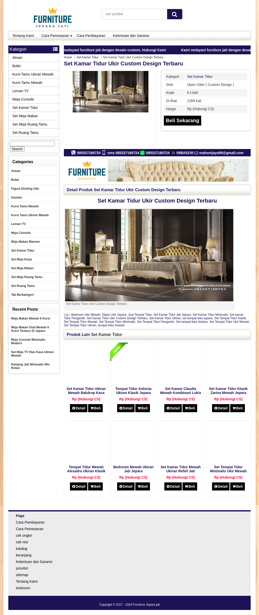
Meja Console (23, 99)
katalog (21, 549)
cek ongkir (24, 535)
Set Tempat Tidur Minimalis (117, 322)
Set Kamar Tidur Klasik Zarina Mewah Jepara (228, 391)
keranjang (24, 555)
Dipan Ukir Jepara (114, 314)
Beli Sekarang (182, 120)
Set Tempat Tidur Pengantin (155, 322)
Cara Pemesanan (55, 36)
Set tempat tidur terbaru (192, 322)
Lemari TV (20, 91)
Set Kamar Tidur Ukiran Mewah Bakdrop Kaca (86, 391)
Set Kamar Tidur (87, 57)
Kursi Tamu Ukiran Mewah (33, 74)
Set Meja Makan (25, 116)
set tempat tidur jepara (198, 318)
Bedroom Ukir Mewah (85, 314)
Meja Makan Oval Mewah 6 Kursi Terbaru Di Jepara (30, 329)
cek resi (22, 542)
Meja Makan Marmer (25, 241)
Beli (95, 408)
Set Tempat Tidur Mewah (80, 322)
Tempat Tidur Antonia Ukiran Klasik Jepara (133, 391)
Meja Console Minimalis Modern (28, 341)
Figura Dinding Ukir (25, 188)
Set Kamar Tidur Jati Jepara (172, 314)
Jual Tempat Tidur (140, 314)
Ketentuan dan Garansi (131, 36)
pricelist (22, 568)
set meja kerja (21, 259)
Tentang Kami (23, 36)
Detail (79, 408)
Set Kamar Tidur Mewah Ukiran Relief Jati (180, 469)
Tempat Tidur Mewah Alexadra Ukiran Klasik (86, 469)
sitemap (22, 575)
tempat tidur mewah (111, 325)
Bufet (16, 66)
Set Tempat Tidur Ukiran (80, 325)
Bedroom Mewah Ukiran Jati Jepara (133, 469)
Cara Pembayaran (91, 36)
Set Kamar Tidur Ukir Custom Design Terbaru (123, 63)
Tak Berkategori (22, 295)
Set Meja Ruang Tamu (29, 124)
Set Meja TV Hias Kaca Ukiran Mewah (32, 353)
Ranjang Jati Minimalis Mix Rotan (30, 366)
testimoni (23, 588)
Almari (17, 58)
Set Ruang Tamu (25, 133)
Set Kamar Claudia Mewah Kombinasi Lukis (180, 391)
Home (68, 57)
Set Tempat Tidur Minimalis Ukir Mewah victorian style (228, 471)
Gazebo (16, 197)
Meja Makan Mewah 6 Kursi (30, 318)
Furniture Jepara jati (146, 604)
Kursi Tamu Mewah (27, 83)
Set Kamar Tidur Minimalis (210, 314)
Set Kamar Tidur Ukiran (165, 318)
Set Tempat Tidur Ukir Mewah (229, 322)
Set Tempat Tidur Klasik (230, 318)
